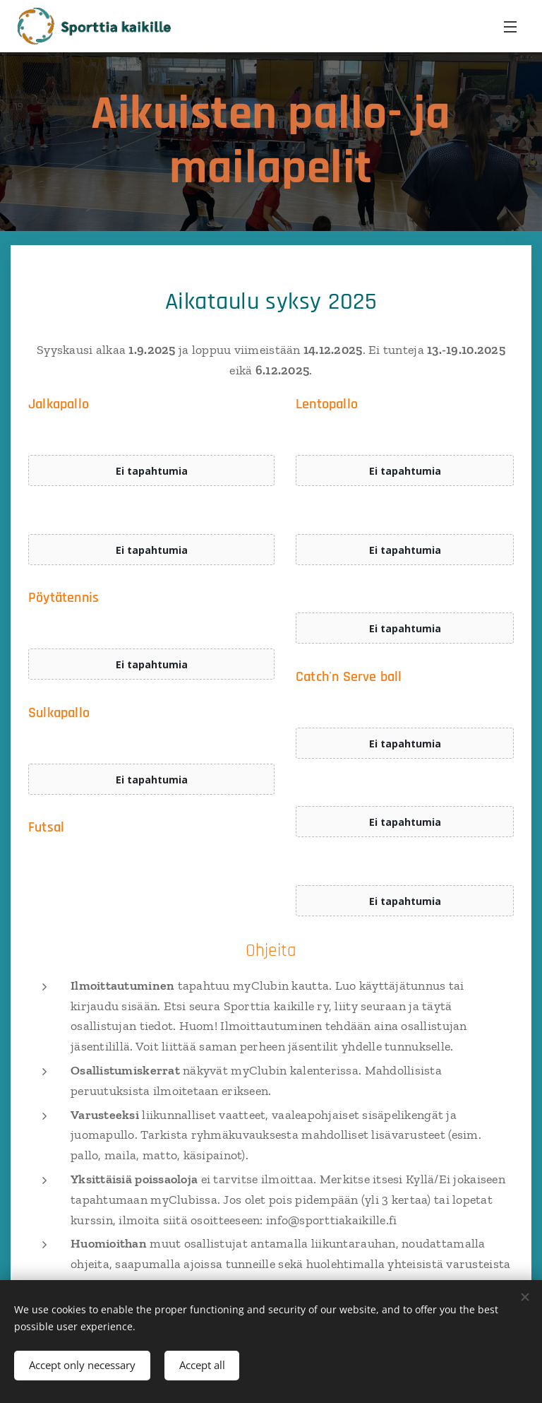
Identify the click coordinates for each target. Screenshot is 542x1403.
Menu (510, 27)
